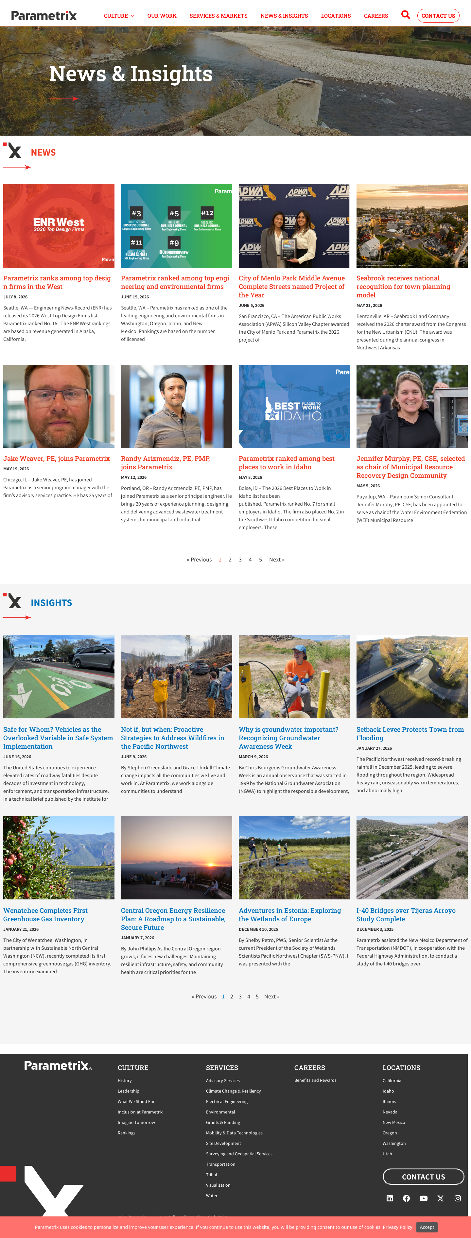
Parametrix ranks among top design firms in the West (57, 290)
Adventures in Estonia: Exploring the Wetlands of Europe (290, 922)
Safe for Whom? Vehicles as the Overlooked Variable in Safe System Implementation (58, 746)
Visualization (218, 1185)
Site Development (223, 1143)
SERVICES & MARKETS (230, 19)
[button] (149, 19)
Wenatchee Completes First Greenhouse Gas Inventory (45, 922)
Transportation (221, 1164)
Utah (387, 1154)
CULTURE (137, 19)
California (392, 1080)
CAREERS (378, 19)
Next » (277, 567)
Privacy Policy (397, 1227)
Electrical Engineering (227, 1101)
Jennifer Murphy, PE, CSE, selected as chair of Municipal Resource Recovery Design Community (411, 475)
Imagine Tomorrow (136, 1122)
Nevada (390, 1112)
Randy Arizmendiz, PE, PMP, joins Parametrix (165, 470)
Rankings (126, 1133)
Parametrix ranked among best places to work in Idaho (287, 470)
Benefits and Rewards (315, 1080)
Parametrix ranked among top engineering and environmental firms (175, 290)
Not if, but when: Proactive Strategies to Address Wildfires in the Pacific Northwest (172, 746)
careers (309, 1067)
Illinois (389, 1101)
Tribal (211, 1175)
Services (222, 1067)
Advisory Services (223, 1080)
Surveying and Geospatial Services (239, 1154)
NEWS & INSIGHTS (292, 19)
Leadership (128, 1091)
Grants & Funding (223, 1122)
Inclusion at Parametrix (140, 1112)
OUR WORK (176, 19)
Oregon (390, 1133)
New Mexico (394, 1122)
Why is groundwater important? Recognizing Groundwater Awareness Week (289, 746)
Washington (394, 1143)
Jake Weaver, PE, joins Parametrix (56, 466)
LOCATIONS (341, 19)
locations (401, 1067)
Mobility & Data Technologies (234, 1133)
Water (212, 1195)
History (125, 1080)
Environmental (220, 1112)
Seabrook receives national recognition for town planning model (403, 294)
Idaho (388, 1091)
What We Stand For (136, 1101)
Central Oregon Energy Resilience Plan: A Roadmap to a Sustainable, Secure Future (173, 927)
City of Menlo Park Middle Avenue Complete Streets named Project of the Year (292, 294)
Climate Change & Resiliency (233, 1091)
